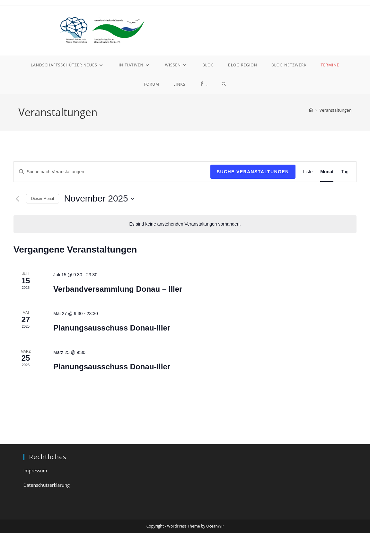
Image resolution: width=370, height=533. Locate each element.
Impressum (35, 471)
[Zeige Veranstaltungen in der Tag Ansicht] (344, 172)
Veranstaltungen (336, 110)
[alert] (185, 224)
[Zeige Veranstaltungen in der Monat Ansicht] (326, 172)
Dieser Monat (42, 198)
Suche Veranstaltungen (253, 171)
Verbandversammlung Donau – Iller (117, 289)
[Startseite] (311, 110)
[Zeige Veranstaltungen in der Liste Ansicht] (308, 172)
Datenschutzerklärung (46, 485)
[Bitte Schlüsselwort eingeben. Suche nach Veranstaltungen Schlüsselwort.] (112, 172)
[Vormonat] (17, 198)
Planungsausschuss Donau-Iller (111, 327)
